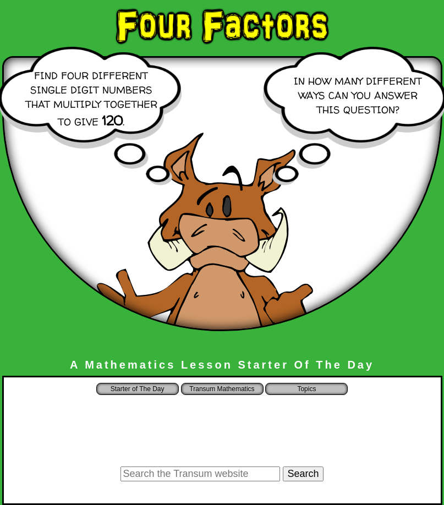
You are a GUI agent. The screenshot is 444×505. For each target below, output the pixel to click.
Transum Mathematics (221, 389)
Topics (306, 389)
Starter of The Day (138, 389)
